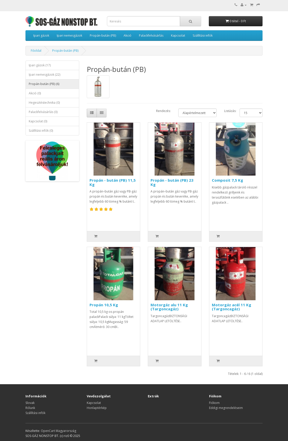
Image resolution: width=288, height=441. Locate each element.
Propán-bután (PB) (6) (44, 84)
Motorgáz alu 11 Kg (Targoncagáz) (169, 307)
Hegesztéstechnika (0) (44, 102)
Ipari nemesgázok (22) (44, 74)
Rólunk (30, 408)
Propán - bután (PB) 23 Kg (172, 182)
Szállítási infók (203, 35)
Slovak (30, 403)
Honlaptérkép (97, 408)
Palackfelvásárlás (151, 35)
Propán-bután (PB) (103, 35)
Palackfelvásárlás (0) (43, 112)
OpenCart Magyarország (58, 431)
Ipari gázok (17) (40, 65)
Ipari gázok (41, 35)
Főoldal (36, 50)
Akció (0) (35, 93)
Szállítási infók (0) (41, 130)
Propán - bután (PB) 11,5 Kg (113, 182)
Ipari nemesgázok (69, 35)
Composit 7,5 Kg (227, 180)
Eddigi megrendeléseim (226, 408)
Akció (127, 35)
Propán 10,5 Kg (104, 304)
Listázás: (230, 111)
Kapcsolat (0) (38, 121)
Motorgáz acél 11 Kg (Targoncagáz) (231, 307)
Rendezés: (163, 111)
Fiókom (214, 403)
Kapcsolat (178, 35)
